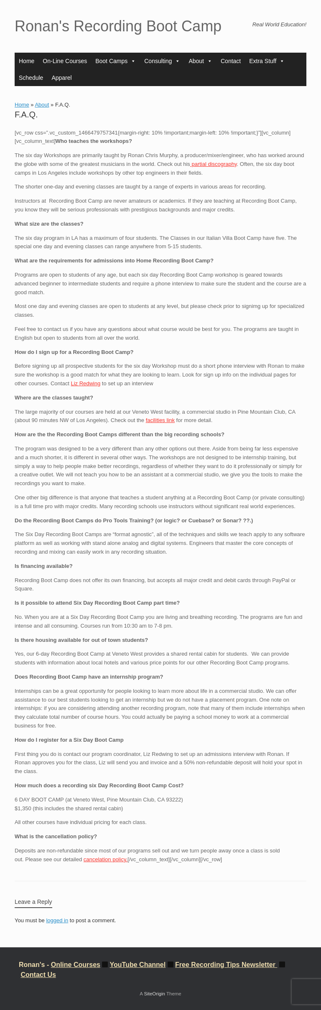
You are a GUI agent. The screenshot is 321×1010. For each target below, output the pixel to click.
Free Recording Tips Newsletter (226, 964)
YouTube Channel (138, 964)
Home (26, 61)
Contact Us (38, 974)
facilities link (160, 420)
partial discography (213, 164)
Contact (231, 61)
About (200, 61)
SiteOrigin (154, 993)
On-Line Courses (65, 61)
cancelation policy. (105, 859)
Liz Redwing (85, 383)
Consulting (162, 61)
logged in (57, 920)
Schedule (31, 77)
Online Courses (75, 964)
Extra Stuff (267, 61)
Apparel (61, 77)
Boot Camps (115, 61)
